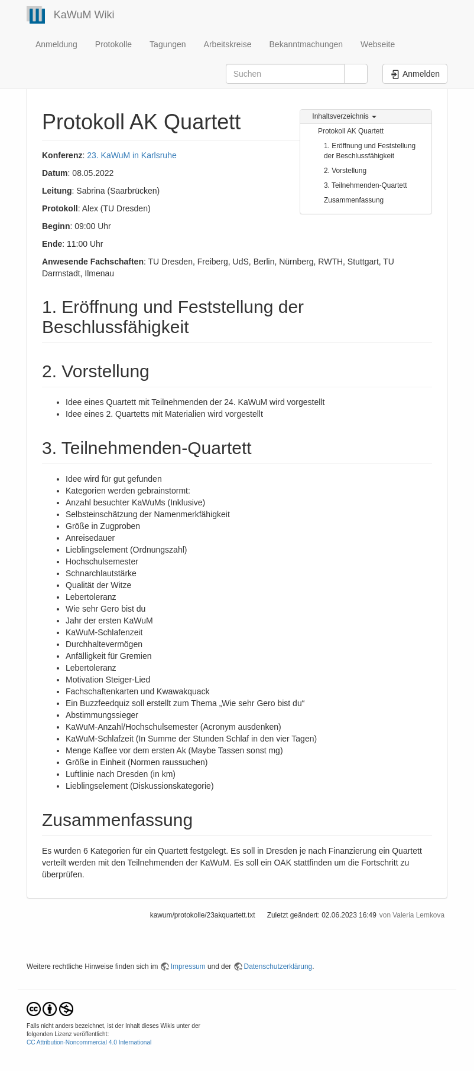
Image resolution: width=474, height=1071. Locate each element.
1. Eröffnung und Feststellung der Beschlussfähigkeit (369, 151)
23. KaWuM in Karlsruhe (131, 155)
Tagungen (168, 44)
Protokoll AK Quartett (351, 131)
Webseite (378, 44)
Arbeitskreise (228, 44)
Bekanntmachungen (306, 44)
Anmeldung (56, 44)
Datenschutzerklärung (278, 966)
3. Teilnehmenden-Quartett (365, 185)
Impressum (188, 966)
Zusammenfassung (354, 200)
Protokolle (113, 44)
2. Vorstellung (345, 170)
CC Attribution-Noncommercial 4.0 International (89, 1042)
